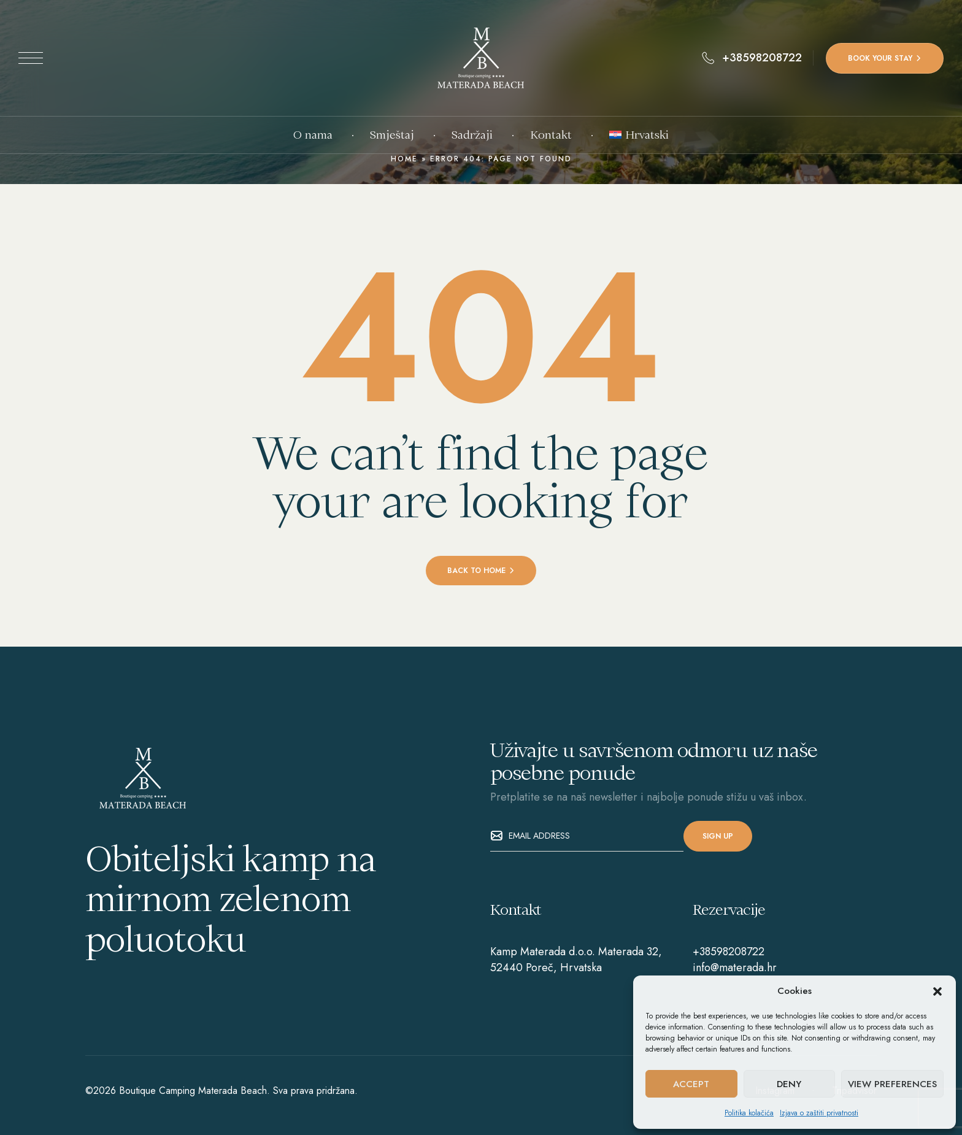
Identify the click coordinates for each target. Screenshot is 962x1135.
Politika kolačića (749, 1112)
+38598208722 (728, 952)
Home (404, 158)
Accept (691, 1084)
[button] (937, 991)
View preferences (892, 1084)
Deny (789, 1084)
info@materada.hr (735, 967)
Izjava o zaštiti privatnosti (819, 1112)
